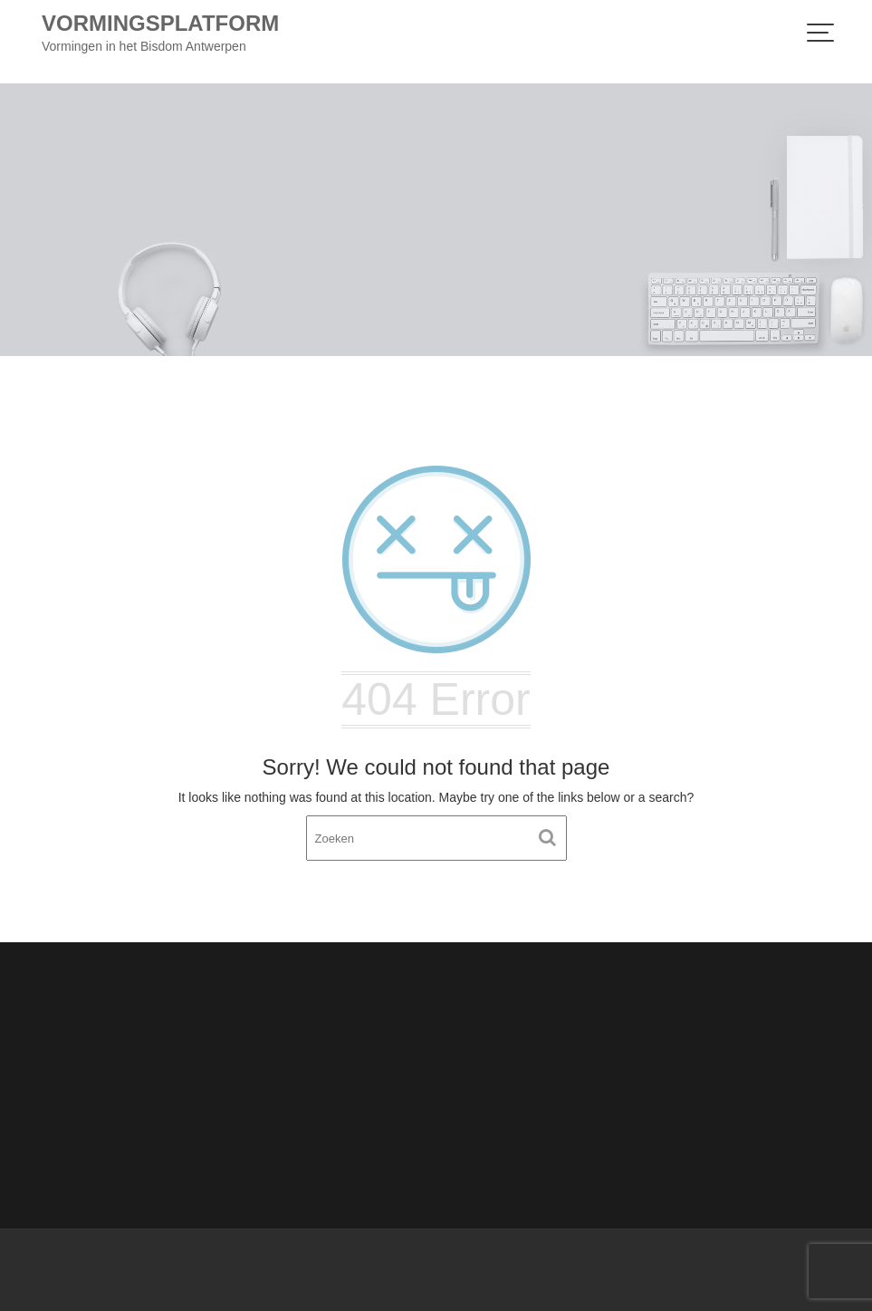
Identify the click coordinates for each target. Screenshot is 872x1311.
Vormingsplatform (160, 23)
